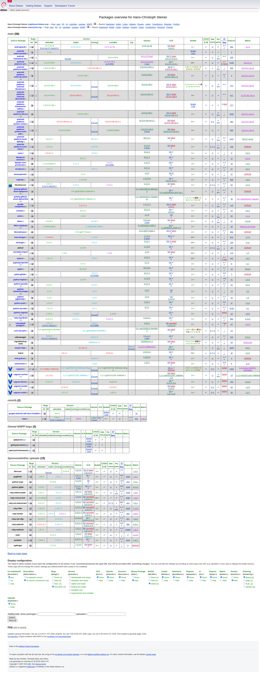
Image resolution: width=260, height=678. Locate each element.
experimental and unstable (82, 593)
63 (232, 185)
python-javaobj (20, 284)
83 (232, 216)
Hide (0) (57, 580)
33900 (128, 530)
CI (224, 39)
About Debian (16, 6)
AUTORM (110, 64)
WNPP (89, 24)
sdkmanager (20, 337)
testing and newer (78, 587)
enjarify (19, 180)
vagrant (19, 369)
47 (232, 169)
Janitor (148, 24)
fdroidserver (20, 185)
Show (101, 577)
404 (128, 503)
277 (231, 105)
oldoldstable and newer (81, 577)
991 (128, 519)
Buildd (118, 24)
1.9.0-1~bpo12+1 (49, 325)
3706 (232, 308)
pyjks (19, 269)
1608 (128, 487)
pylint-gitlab (19, 274)
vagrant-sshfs (19, 392)
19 (232, 269)
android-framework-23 (20, 57)
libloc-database (21, 225)
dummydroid (20, 174)
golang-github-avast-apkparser (20, 190)
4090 (128, 498)
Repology (168, 24)
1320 (232, 369)
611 (231, 95)
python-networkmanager (20, 290)
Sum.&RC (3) (60, 587)
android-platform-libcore (20, 113)
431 (136, 419)
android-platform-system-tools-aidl (21, 130)
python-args (17, 482)
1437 (232, 139)
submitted (73, 24)
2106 (232, 63)
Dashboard (110, 24)
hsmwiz (19, 211)
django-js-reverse (20, 158)
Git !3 (168, 84)
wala (18, 535)
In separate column (34, 577)
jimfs (20, 216)
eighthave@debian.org (38, 24)
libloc (19, 221)
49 (232, 387)
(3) (22, 426)
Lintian (125, 24)
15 (232, 164)
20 (232, 353)
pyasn (20, 258)
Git (169, 46)
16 (232, 211)
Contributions (157, 24)
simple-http (20, 348)
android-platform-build (19, 68)
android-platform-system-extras (19, 121)
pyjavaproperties (20, 263)
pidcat (20, 248)
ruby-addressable (18, 493)
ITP (24, 440)
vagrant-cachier (21, 374)
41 (232, 279)
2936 (128, 477)
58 (232, 392)
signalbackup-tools (20, 342)
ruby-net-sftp (17, 519)
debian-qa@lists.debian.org (98, 654)
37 (232, 221)
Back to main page (17, 553)
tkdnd (20, 353)
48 (232, 248)
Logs (193, 53)
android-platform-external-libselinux (20, 85)
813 (231, 237)
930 (231, 68)
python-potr (19, 303)
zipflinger (18, 545)
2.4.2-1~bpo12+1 (49, 186)
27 (232, 174)
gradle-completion (20, 205)
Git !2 (168, 56)
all (67, 24)
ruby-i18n (17, 508)
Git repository (13, 637)
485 (128, 514)
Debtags (132, 24)
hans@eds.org (35, 27)
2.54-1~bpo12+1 (57, 420)
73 (232, 291)
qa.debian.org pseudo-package (67, 654)
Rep (224, 42)
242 (231, 258)
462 (231, 122)
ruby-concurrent (17, 498)
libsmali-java (20, 232)
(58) (13, 33)
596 (231, 180)
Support (48, 6)
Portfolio (176, 24)
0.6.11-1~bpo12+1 (49, 338)
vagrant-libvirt (19, 382)
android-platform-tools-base (20, 146)
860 (231, 319)
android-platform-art (19, 63)
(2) (14, 400)
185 (231, 57)
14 (232, 331)
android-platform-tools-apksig (20, 139)
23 (232, 285)
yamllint (17, 540)
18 (232, 298)
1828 (232, 348)
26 (232, 226)
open (58, 24)
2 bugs (147, 131)
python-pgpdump (19, 298)
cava (20, 153)
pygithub (18, 477)
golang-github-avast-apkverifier (20, 198)
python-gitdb (17, 487)
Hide (101, 580)
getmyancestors (18, 445)
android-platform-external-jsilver (20, 74)
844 (231, 130)
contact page (151, 654)
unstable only (77, 590)
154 (231, 242)
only (12, 584)
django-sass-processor (21, 163)
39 (232, 199)
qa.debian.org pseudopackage (59, 637)
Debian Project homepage (29, 646)
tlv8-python (20, 358)
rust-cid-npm (20, 331)
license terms (40, 664)
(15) (26, 458)
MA (218, 59)
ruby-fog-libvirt (20, 318)
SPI (29, 664)
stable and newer (78, 584)
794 (231, 382)
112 (231, 86)
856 (231, 232)
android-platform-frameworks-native (20, 105)
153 (128, 482)
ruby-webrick (18, 530)
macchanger (19, 237)
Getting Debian (33, 6)
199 (231, 147)
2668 (128, 508)
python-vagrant (21, 312)
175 (231, 253)
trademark (31, 667)
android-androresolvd (20, 52)
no (12, 580)
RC (63, 24)
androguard (20, 47)
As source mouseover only (37, 580)
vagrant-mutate (21, 386)
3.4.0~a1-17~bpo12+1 (49, 48)
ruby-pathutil (17, 524)
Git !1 (168, 94)
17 (30, 369)
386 (128, 524)
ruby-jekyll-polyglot (21, 324)
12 (232, 158)
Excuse (68, 59)
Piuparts (140, 24)
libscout (17, 471)
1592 (232, 114)
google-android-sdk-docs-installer (24, 413)
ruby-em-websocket (18, 503)
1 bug (147, 64)
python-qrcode (19, 308)
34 (232, 342)
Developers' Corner (65, 6)
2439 (128, 493)
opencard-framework (18, 450)
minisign (20, 242)
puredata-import (20, 252)
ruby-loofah (17, 514)
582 (231, 47)
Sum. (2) (58, 584)
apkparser (18, 440)
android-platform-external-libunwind (20, 95)
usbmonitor (20, 364)
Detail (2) (155, 584)
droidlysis (19, 169)
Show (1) (58, 577)
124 (231, 205)
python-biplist (19, 279)
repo (24, 419)
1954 (128, 540)
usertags (82, 24)
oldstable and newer (79, 580)
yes (12, 577)
